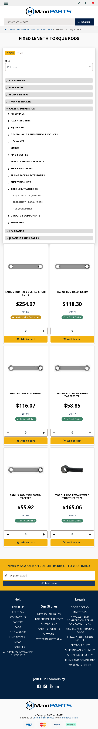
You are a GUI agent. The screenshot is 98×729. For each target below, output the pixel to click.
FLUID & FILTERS (19, 94)
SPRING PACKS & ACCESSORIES (28, 175)
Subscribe (51, 583)
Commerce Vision (69, 717)
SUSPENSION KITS (21, 182)
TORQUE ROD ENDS (22, 208)
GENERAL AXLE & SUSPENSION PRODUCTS (34, 134)
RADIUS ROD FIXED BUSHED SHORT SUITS (26, 293)
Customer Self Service (43, 717)
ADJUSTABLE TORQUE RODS (27, 195)
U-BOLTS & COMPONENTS (25, 215)
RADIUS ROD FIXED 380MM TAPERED (26, 497)
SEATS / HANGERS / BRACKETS (27, 161)
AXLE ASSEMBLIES (21, 120)
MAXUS (15, 148)
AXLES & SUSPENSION (22, 108)
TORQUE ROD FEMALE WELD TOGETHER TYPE (72, 497)
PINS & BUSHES (19, 154)
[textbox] (39, 21)
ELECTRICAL (16, 87)
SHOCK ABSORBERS (22, 168)
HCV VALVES (17, 141)
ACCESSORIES (17, 80)
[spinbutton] (25, 331)
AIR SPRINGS (18, 113)
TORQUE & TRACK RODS (24, 189)
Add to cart (27, 339)
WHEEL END (17, 222)
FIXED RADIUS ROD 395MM (26, 393)
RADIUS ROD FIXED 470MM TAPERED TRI (72, 395)
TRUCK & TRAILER (20, 101)
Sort (7, 61)
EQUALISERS (18, 127)
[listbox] (49, 67)
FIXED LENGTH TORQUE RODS (28, 202)
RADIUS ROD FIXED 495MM (72, 292)
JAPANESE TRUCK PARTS (24, 238)
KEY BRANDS (16, 231)
